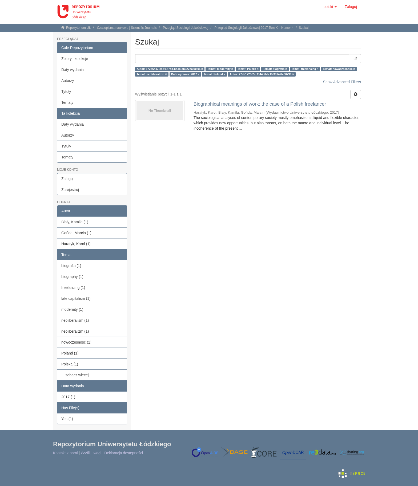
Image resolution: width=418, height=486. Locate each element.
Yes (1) (67, 419)
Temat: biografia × (275, 68)
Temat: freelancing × (305, 68)
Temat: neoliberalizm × (152, 74)
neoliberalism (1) (75, 320)
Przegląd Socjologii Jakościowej (185, 28)
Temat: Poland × (214, 74)
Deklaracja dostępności (123, 453)
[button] (330, 6)
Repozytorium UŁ (78, 28)
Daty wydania (72, 69)
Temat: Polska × (247, 68)
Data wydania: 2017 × (185, 74)
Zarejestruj (70, 190)
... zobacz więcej (75, 375)
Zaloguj (67, 179)
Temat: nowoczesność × (339, 68)
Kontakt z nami (65, 453)
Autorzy (67, 80)
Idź (354, 59)
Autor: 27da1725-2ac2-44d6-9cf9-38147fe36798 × (262, 74)
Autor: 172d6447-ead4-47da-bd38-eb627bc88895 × (170, 68)
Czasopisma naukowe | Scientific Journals (127, 28)
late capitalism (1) (76, 298)
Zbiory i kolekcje (74, 59)
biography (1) (72, 276)
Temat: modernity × (220, 68)
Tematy (67, 102)
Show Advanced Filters (342, 82)
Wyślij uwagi (91, 453)
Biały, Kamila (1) (74, 222)
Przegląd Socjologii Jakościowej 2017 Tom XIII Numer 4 (254, 28)
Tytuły (66, 91)
